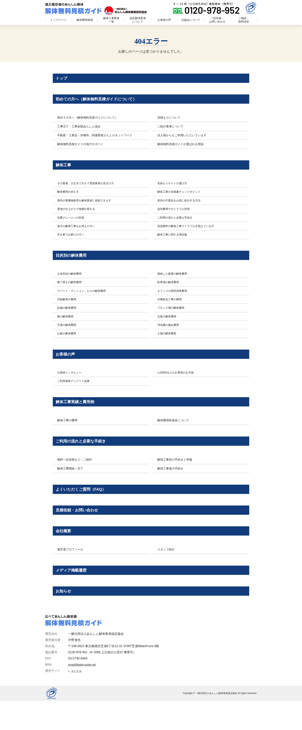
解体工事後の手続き (171, 485)
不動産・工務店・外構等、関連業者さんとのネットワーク (97, 140)
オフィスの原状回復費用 (174, 300)
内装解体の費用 (68, 309)
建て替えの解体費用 (71, 292)
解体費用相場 (85, 19)
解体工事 (65, 170)
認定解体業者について (138, 20)
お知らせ (65, 619)
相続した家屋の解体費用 (174, 283)
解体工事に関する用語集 (174, 242)
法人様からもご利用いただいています (183, 140)
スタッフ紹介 (166, 573)
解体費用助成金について (174, 434)
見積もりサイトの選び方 (174, 190)
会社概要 (65, 554)
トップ (63, 79)
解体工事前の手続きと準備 (175, 476)
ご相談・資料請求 (243, 20)
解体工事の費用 (68, 434)
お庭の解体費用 (68, 343)
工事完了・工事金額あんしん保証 (80, 131)
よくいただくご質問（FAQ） (85, 507)
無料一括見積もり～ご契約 (75, 476)
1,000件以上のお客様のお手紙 (178, 384)
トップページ (58, 19)
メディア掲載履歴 (74, 595)
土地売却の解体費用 (71, 283)
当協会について (190, 19)
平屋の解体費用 (68, 334)
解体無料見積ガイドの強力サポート (82, 149)
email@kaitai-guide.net (84, 694)
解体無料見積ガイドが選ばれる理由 (182, 149)
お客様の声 (164, 19)
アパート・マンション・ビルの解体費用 (85, 300)
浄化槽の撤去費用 (169, 334)
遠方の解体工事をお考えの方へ (78, 233)
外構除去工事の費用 (171, 309)
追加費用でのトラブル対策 (175, 216)
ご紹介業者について (171, 131)
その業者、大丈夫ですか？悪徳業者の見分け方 (89, 190)
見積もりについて (169, 122)
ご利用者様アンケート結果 (75, 393)
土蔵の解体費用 (168, 343)
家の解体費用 (66, 326)
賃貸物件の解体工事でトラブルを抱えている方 (189, 233)
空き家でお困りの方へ (72, 242)
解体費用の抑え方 (69, 199)
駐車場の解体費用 (169, 292)
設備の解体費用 (68, 317)
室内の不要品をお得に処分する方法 (182, 207)
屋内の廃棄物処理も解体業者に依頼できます (88, 207)
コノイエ (77, 700)
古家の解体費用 (168, 326)
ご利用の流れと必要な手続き (177, 224)
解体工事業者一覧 (111, 20)
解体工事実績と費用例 (78, 415)
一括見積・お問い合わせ (217, 20)
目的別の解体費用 (74, 263)
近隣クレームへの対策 (72, 224)
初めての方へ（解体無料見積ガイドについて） (102, 102)
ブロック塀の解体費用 (172, 317)
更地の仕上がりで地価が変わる (78, 216)
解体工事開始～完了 (71, 485)
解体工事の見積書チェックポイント (182, 199)
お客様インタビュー (71, 384)
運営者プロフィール (71, 573)
